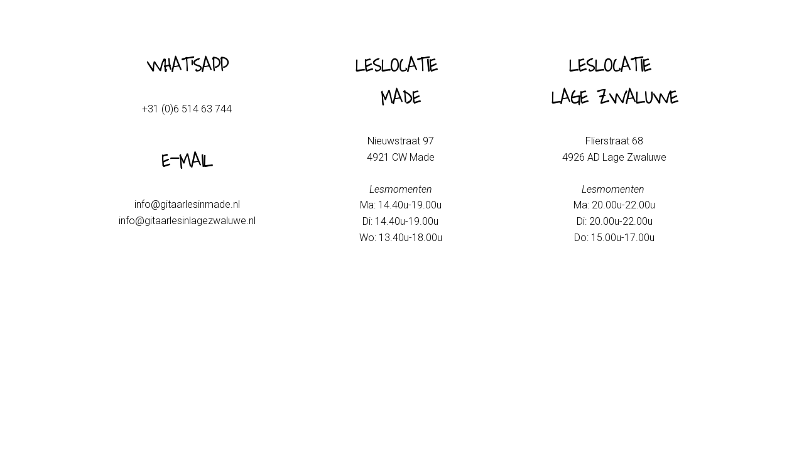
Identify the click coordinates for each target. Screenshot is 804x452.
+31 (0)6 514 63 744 (187, 109)
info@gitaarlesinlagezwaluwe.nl (187, 221)
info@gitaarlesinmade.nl (187, 204)
